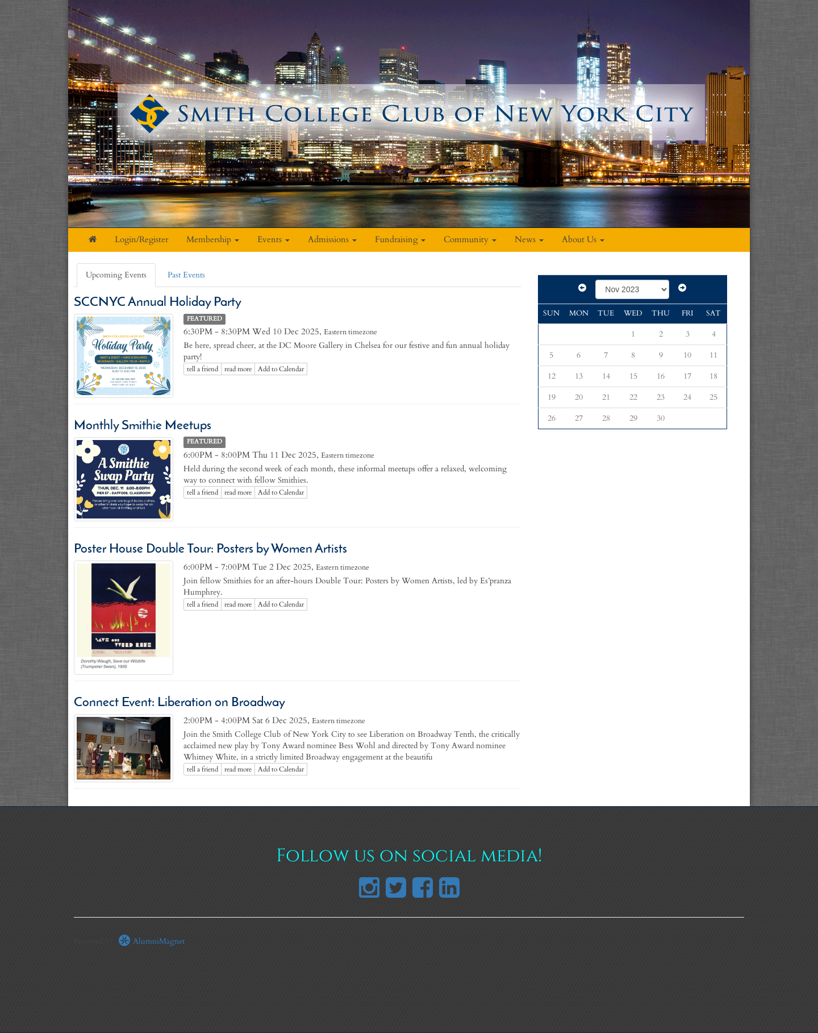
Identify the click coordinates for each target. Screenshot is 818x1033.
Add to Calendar (281, 369)
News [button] (529, 240)
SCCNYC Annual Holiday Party (160, 302)
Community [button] (470, 240)
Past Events (186, 274)
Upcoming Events (116, 274)
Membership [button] (212, 240)
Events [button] (273, 240)
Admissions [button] (332, 240)
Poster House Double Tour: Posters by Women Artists (210, 549)
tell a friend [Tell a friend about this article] (202, 369)
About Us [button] (583, 240)
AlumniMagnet (151, 941)
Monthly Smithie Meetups (142, 426)
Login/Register (141, 240)
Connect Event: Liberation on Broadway (179, 703)
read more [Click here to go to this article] (238, 369)
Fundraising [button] (400, 240)
